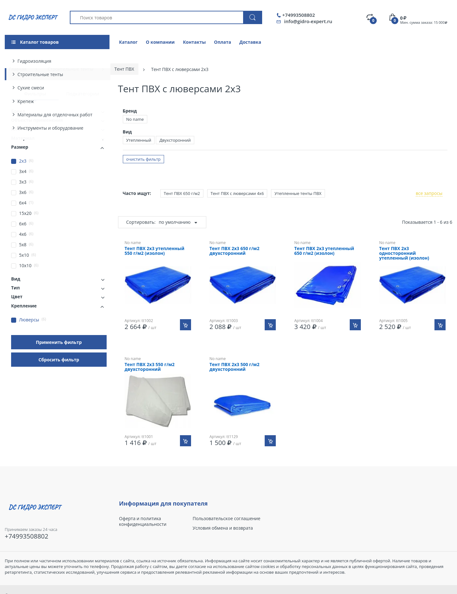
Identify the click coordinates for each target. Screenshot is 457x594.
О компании (160, 42)
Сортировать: (141, 222)
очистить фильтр (143, 159)
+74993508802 (298, 15)
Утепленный (138, 140)
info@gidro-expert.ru (308, 21)
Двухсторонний (175, 140)
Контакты (194, 42)
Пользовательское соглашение (226, 518)
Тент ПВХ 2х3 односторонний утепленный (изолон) (404, 253)
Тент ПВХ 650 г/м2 (182, 193)
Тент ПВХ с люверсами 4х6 (237, 193)
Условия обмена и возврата (223, 528)
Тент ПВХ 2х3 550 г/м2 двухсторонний (150, 367)
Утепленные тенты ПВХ (298, 193)
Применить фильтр (59, 342)
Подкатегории (82, 93)
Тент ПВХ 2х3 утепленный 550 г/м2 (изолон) (155, 251)
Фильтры (35, 93)
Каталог (128, 42)
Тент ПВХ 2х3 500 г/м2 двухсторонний (234, 367)
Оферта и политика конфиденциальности (142, 521)
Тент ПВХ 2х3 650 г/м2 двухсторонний (234, 251)
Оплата (222, 42)
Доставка (250, 42)
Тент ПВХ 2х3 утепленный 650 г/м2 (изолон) (324, 251)
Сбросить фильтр (58, 360)
